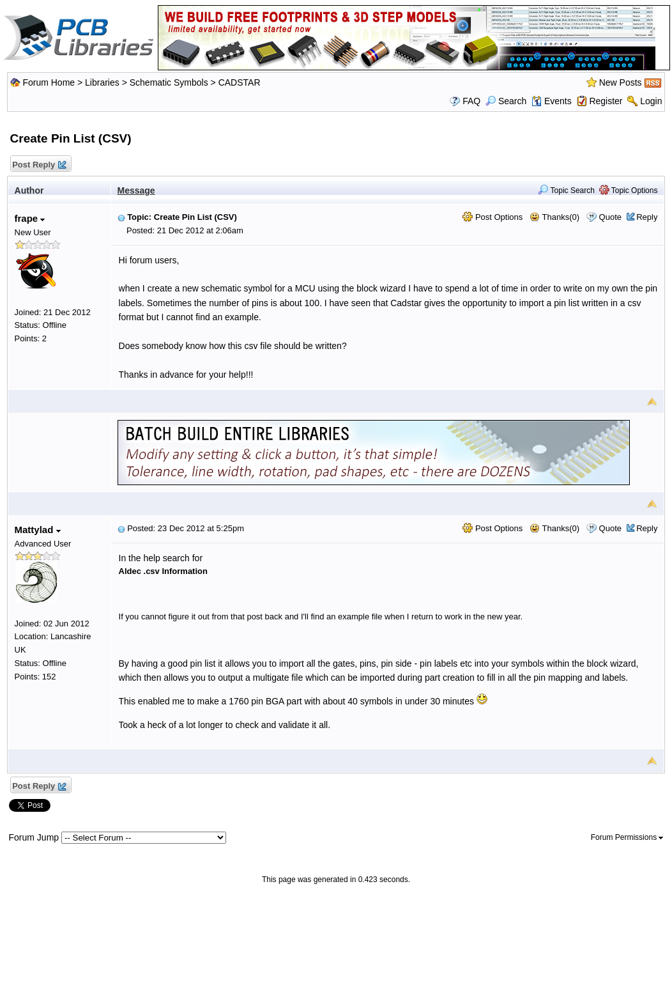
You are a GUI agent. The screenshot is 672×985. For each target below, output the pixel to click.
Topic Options (628, 190)
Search (505, 101)
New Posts (620, 82)
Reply (646, 217)
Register (605, 101)
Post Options (492, 217)
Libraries (102, 82)
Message (136, 190)
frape (30, 218)
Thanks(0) (554, 217)
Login (651, 101)
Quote (610, 217)
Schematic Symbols (169, 82)
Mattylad (38, 529)
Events (551, 101)
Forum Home (48, 82)
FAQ (471, 101)
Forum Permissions (627, 837)
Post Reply (39, 165)
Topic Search (566, 190)
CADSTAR (239, 82)
